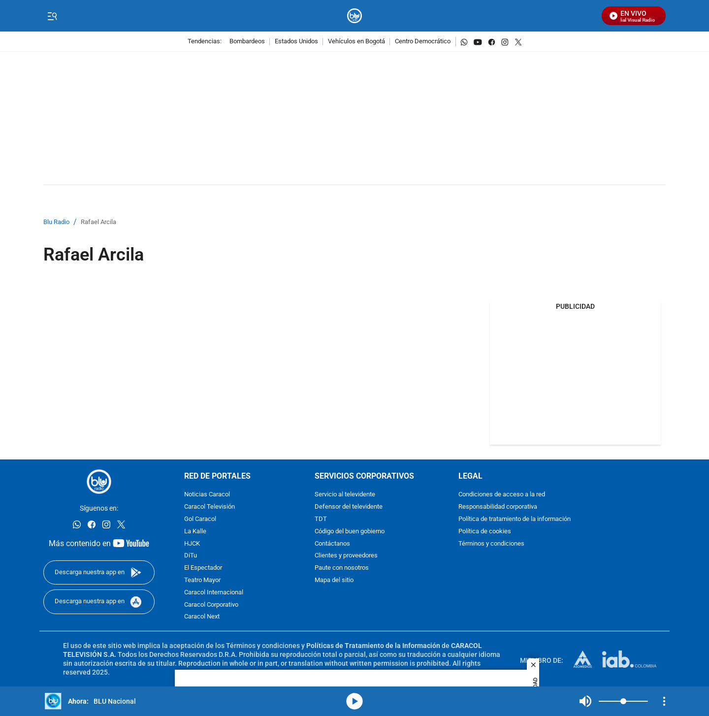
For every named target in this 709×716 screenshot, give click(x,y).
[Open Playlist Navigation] (664, 701)
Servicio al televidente (345, 494)
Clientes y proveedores (346, 556)
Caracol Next (202, 617)
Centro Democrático (423, 41)
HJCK (192, 544)
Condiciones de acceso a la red (501, 494)
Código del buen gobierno (350, 531)
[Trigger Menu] (52, 16)
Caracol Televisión (209, 507)
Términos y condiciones (491, 544)
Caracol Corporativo (211, 605)
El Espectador (203, 568)
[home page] (355, 16)
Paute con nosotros (342, 568)
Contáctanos (332, 544)
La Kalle (195, 531)
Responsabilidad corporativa (497, 507)
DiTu (190, 556)
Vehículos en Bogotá (356, 41)
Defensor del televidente (349, 507)
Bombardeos (247, 41)
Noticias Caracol (207, 494)
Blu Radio (56, 222)
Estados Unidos (296, 41)
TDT (321, 519)
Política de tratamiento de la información (514, 519)
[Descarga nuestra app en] (99, 572)
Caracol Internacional (213, 592)
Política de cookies (484, 531)
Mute (585, 701)
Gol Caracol (200, 519)
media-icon (354, 701)
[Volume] (623, 701)
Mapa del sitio (334, 580)
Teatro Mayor (202, 580)
